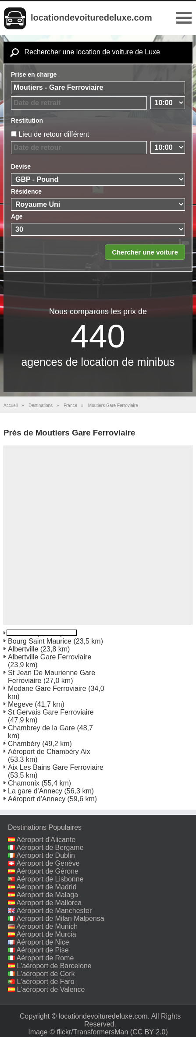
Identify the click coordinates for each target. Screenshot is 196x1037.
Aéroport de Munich (47, 926)
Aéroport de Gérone (47, 871)
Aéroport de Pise (43, 950)
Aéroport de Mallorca (49, 902)
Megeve (20, 704)
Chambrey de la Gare (41, 728)
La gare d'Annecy (35, 791)
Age (16, 216)
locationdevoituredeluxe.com (91, 17)
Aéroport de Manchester (54, 910)
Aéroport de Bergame (50, 847)
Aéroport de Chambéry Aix (49, 751)
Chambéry (24, 743)
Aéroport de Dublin (46, 855)
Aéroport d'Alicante (46, 839)
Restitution (27, 120)
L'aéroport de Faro (45, 981)
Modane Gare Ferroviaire (47, 688)
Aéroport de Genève (48, 863)
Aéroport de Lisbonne (50, 879)
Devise (21, 166)
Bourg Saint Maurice (39, 641)
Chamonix (23, 783)
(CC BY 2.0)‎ (149, 1032)
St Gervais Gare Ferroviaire (51, 712)
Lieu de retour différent (53, 134)
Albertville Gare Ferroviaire (49, 657)
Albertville (23, 649)
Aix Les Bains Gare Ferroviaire (55, 767)
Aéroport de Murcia (46, 934)
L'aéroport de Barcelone (54, 966)
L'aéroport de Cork (46, 973)
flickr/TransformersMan (92, 1032)
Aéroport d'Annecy (36, 799)
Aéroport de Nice (43, 942)
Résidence (26, 191)
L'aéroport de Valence (51, 989)
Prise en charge (34, 74)
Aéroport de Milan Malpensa (60, 918)
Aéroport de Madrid (47, 887)
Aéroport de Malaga (47, 895)
